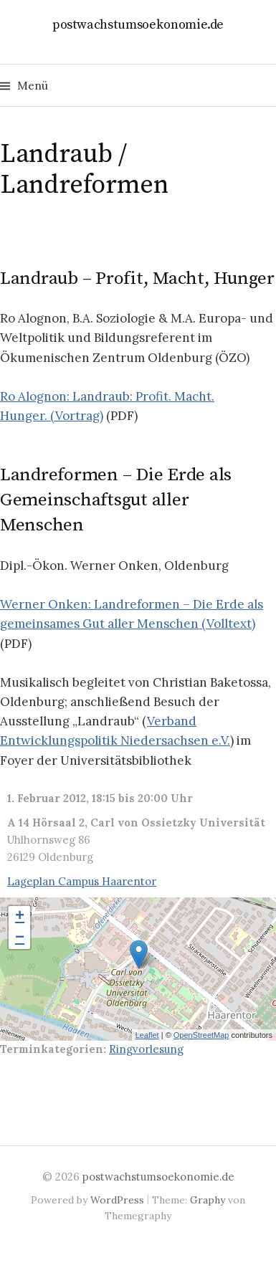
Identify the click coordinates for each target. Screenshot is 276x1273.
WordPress (117, 1199)
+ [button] (19, 917)
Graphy (207, 1199)
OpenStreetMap (201, 1035)
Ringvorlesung (146, 1049)
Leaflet (147, 1035)
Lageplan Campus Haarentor (81, 881)
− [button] (19, 938)
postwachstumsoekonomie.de (138, 24)
